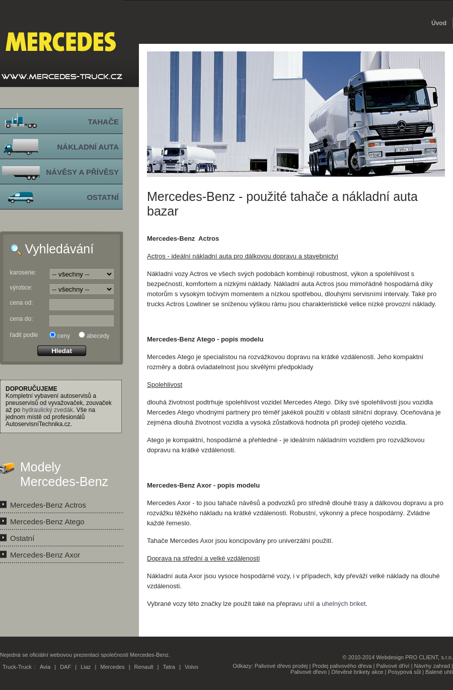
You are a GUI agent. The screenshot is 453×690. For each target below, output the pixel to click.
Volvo (191, 667)
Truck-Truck (17, 667)
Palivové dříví (393, 666)
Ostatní (22, 538)
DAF (65, 667)
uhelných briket (343, 603)
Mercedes (112, 667)
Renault (144, 667)
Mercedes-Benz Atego (47, 521)
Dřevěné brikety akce (357, 672)
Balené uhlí (439, 672)
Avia (45, 667)
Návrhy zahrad (432, 666)
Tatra (169, 667)
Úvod (438, 23)
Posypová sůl (404, 672)
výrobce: (21, 287)
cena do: (21, 318)
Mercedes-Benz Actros (48, 505)
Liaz (86, 667)
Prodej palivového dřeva (342, 666)
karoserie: (23, 272)
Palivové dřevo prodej (281, 666)
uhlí (309, 603)
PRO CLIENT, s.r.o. (429, 657)
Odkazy (242, 666)
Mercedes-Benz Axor (45, 554)
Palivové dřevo (308, 672)
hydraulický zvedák (47, 409)
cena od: (21, 302)
